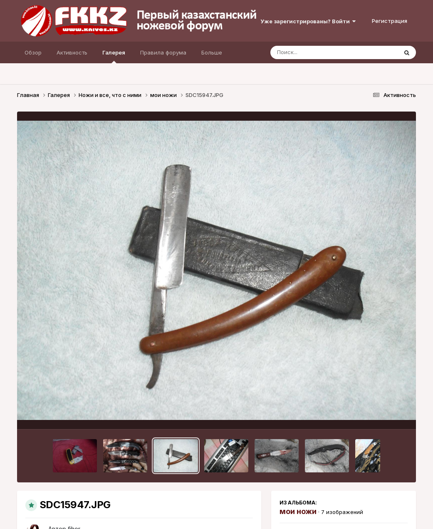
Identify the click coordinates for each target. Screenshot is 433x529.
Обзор (33, 52)
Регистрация (389, 20)
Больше (211, 52)
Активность (72, 52)
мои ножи (298, 511)
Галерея (113, 56)
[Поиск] (318, 52)
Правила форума (163, 52)
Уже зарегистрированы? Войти (308, 21)
